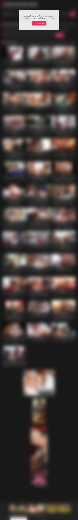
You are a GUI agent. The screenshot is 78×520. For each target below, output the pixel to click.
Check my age (39, 23)
